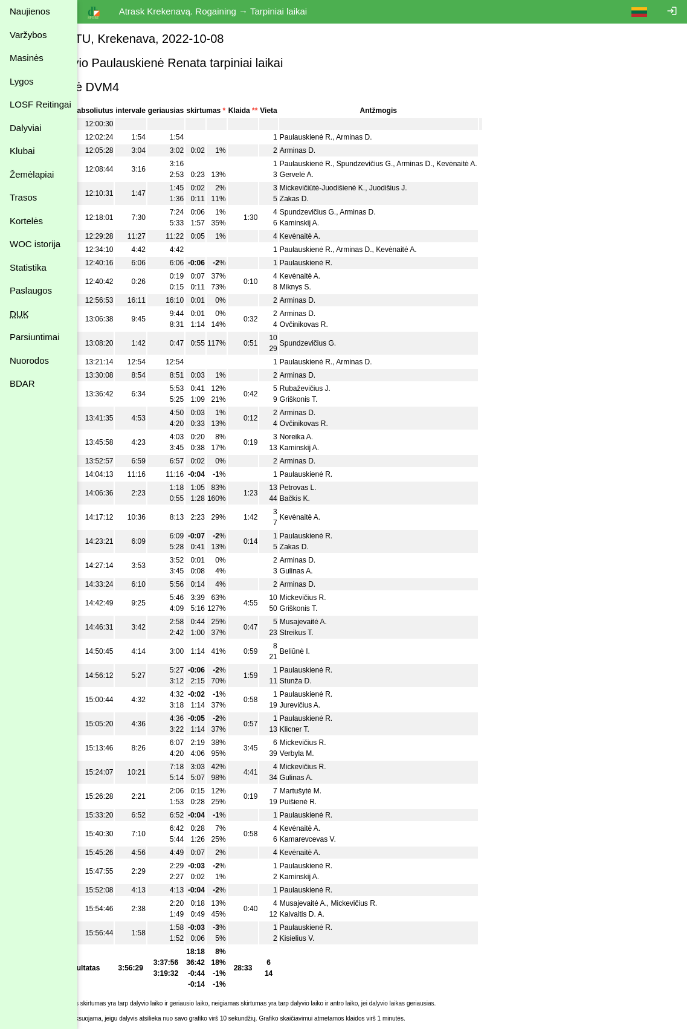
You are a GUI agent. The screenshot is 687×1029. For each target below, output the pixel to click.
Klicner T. (332, 729)
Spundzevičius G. (403, 164)
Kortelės (26, 221)
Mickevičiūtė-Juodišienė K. (360, 188)
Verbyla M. (335, 753)
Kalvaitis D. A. (340, 914)
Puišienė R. (336, 802)
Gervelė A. (335, 174)
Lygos (21, 81)
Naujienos (30, 11)
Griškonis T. (336, 399)
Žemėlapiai (32, 174)
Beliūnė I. (333, 651)
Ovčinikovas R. (342, 324)
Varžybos (28, 35)
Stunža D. (334, 681)
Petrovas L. (336, 487)
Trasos (23, 197)
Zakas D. (332, 199)
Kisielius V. (335, 938)
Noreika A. (334, 437)
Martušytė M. (339, 791)
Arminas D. (392, 137)
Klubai (22, 151)
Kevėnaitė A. (495, 164)
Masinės (27, 58)
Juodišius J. (426, 188)
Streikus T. (335, 632)
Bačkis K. (333, 498)
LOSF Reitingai (40, 104)
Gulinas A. (334, 571)
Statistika (28, 267)
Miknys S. (333, 287)
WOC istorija (35, 244)
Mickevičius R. (341, 597)
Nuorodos (29, 360)
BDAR (22, 383)
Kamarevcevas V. (346, 839)
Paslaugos (31, 290)
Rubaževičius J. (343, 388)
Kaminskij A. (337, 223)
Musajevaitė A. (341, 622)
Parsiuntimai (35, 337)
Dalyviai (26, 128)
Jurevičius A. (338, 705)
